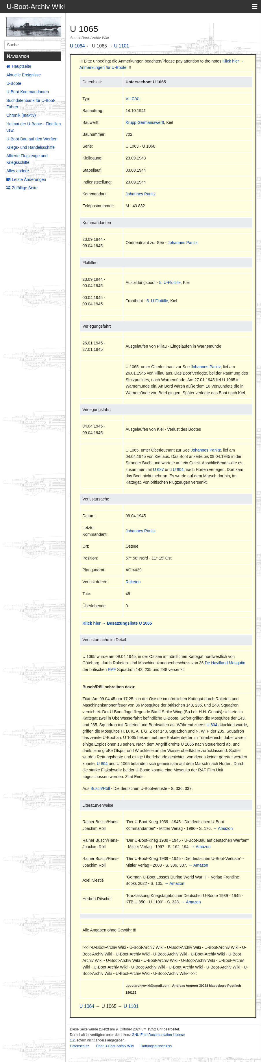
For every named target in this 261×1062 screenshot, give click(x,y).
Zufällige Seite (25, 188)
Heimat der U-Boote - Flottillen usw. (33, 127)
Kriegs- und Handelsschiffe (30, 147)
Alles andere (17, 170)
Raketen (132, 581)
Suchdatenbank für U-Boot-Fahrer (30, 103)
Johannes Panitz (140, 194)
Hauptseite (21, 66)
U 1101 (121, 45)
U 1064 (77, 45)
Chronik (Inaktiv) (21, 115)
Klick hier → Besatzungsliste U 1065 (117, 623)
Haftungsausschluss (155, 1046)
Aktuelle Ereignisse (23, 75)
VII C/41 (132, 98)
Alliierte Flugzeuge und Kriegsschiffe (26, 158)
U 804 (178, 469)
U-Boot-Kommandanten (27, 91)
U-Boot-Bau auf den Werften (31, 139)
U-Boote (13, 83)
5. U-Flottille (170, 282)
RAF (112, 669)
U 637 (158, 469)
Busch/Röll (100, 788)
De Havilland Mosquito (225, 663)
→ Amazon (223, 828)
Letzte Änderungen (29, 179)
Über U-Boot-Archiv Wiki (115, 1046)
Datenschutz (79, 1046)
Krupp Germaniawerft (144, 122)
